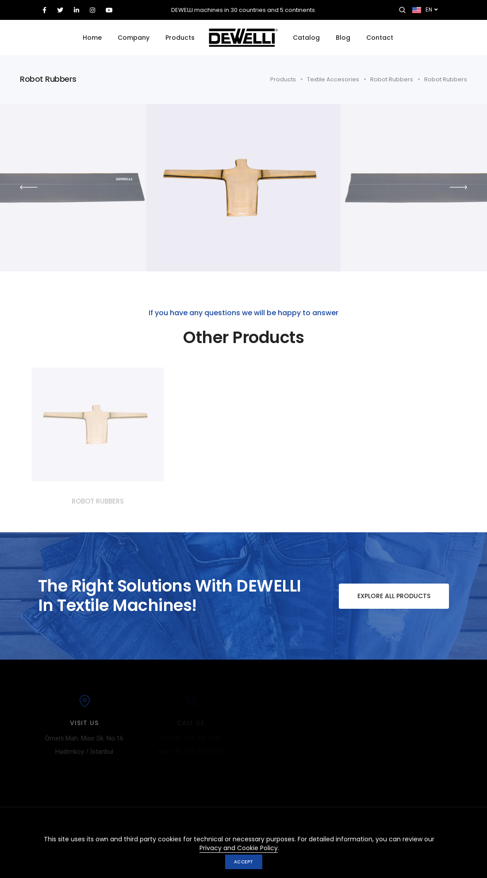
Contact (379, 37)
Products (180, 37)
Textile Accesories (333, 79)
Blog (343, 37)
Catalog (306, 37)
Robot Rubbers (391, 79)
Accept (243, 862)
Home (92, 37)
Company (134, 37)
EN (425, 10)
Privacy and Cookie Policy (238, 848)
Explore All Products (384, 596)
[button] (458, 187)
